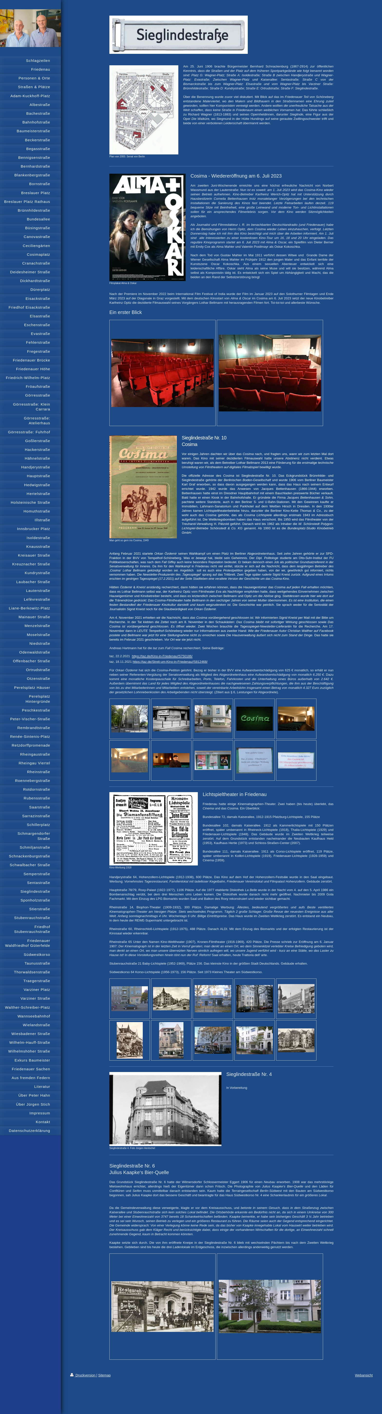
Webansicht (364, 1375)
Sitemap (104, 1375)
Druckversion (83, 1375)
